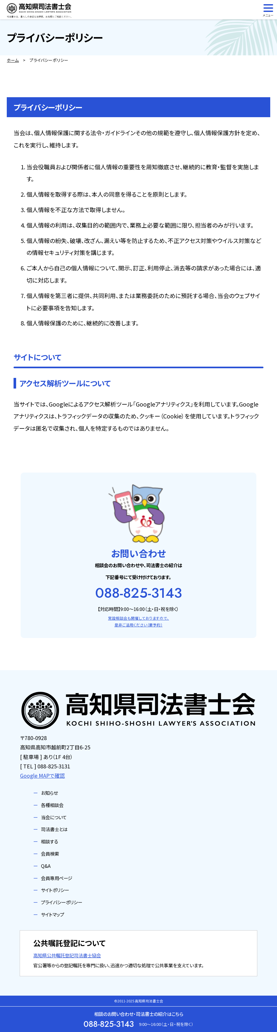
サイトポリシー (55, 890)
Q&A (46, 865)
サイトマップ (52, 914)
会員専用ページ (56, 878)
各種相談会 (52, 805)
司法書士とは (54, 829)
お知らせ (49, 792)
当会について (54, 817)
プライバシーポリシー (61, 902)
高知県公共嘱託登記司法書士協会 (67, 955)
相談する (49, 841)
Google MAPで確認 (42, 775)
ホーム (13, 60)
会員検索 (50, 853)
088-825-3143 (138, 593)
